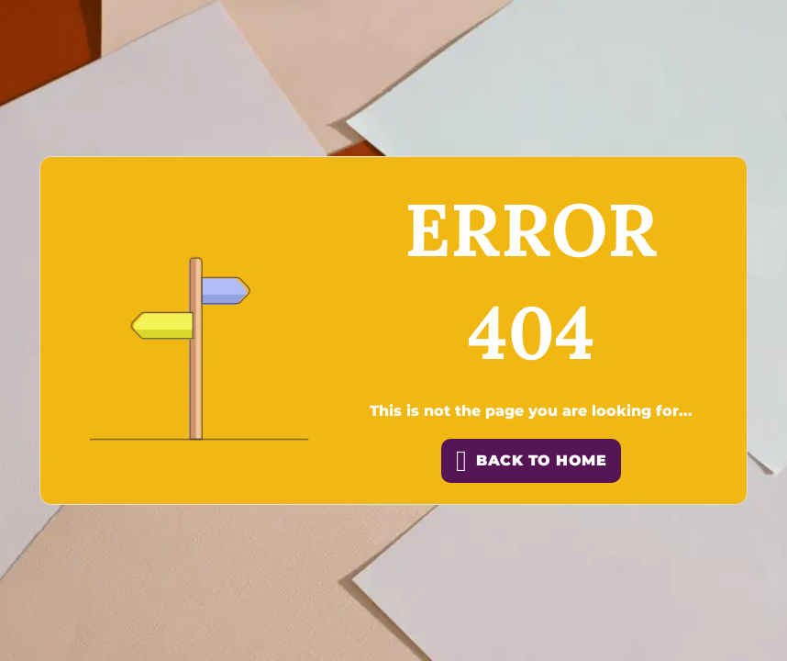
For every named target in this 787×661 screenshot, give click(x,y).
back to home (531, 461)
